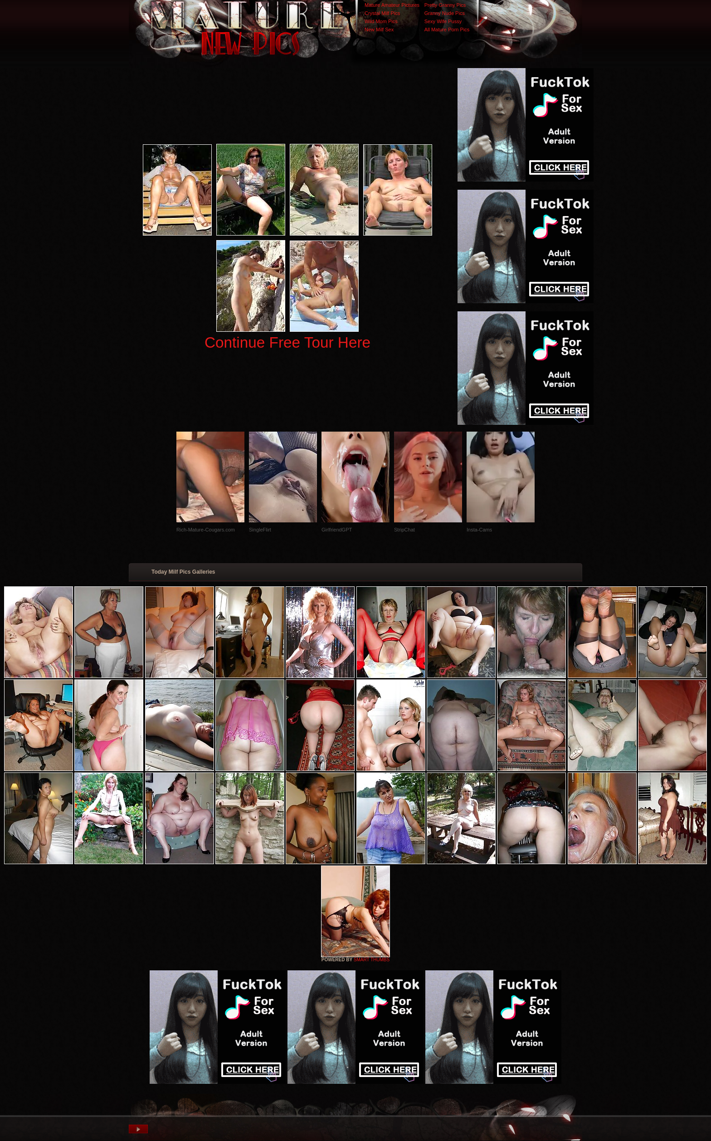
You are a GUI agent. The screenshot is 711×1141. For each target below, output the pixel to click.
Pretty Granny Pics (445, 5)
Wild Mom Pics (381, 21)
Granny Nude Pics (444, 13)
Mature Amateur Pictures (392, 5)
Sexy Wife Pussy (443, 21)
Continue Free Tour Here (287, 342)
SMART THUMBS (372, 959)
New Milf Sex (379, 29)
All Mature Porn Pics (447, 29)
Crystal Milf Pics (382, 13)
